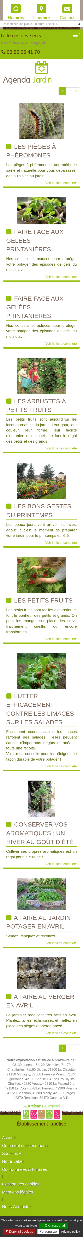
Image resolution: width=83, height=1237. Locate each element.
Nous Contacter (16, 1206)
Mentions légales (17, 1192)
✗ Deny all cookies (19, 1231)
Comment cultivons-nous (25, 1145)
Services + (12, 1153)
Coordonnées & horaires (24, 1169)
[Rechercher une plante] (37, 23)
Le (23, 40)
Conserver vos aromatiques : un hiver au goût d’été (39, 833)
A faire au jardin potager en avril (38, 922)
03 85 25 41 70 (20, 52)
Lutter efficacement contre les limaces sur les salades (40, 709)
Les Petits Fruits (39, 600)
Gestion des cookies (20, 1184)
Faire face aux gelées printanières (35, 240)
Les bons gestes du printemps (38, 510)
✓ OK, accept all (53, 1225)
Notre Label (12, 1161)
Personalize (48, 1231)
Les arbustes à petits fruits (36, 405)
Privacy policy (70, 1231)
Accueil (8, 1137)
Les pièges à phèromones (31, 151)
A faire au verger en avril (40, 1001)
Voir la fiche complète (61, 183)
